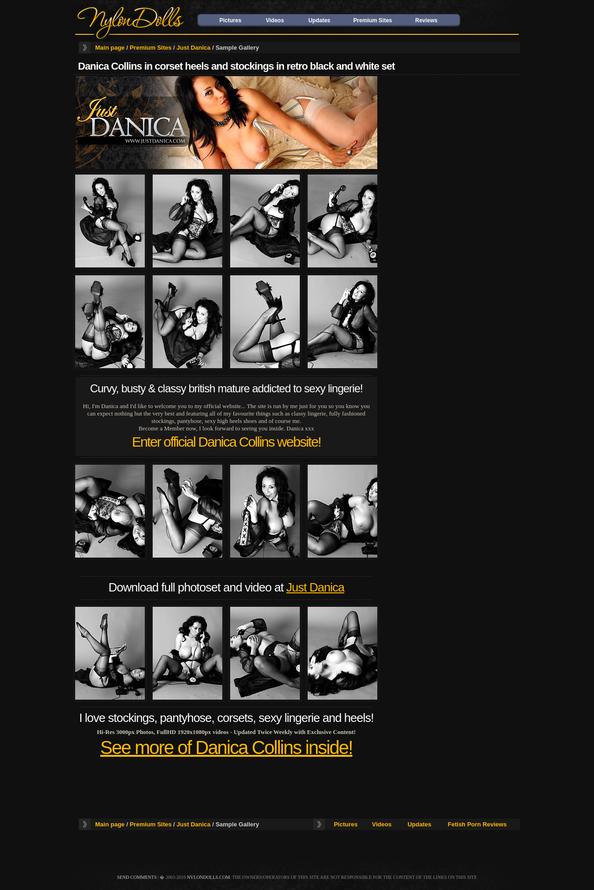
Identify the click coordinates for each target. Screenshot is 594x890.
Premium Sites (372, 20)
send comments (136, 877)
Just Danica (194, 47)
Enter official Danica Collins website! (226, 441)
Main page (110, 47)
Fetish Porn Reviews (477, 824)
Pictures (230, 20)
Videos (275, 20)
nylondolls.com (208, 877)
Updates (319, 20)
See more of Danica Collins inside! (226, 747)
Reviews (426, 20)
